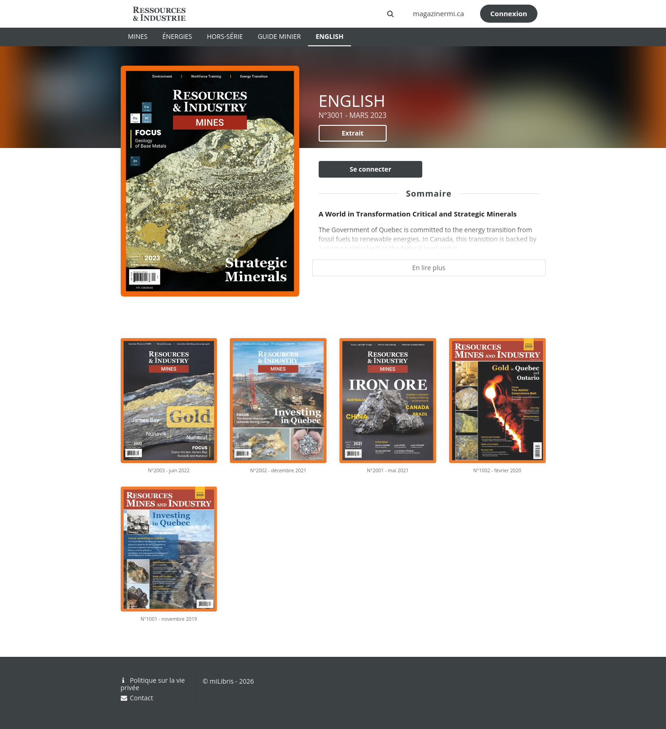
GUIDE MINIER (279, 36)
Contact (137, 697)
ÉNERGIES (177, 36)
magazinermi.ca (438, 13)
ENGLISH (329, 36)
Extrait (353, 133)
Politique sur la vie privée (153, 684)
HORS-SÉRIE (225, 36)
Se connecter (370, 169)
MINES (138, 36)
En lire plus (428, 267)
